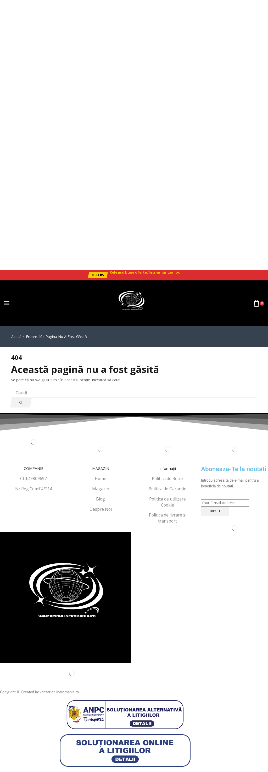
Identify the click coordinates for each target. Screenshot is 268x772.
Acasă (16, 336)
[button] (98, 275)
